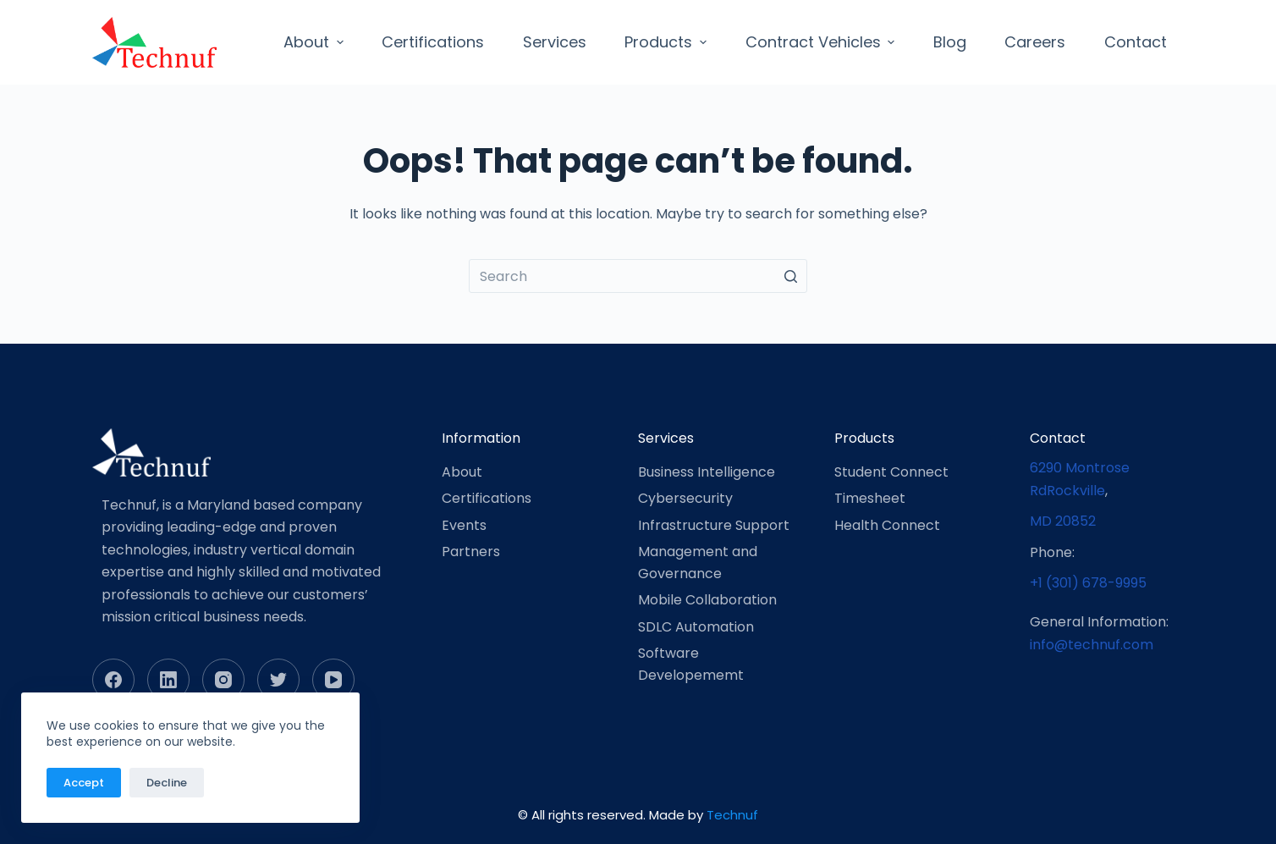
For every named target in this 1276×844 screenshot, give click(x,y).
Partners (471, 551)
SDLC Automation (696, 627)
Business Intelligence (706, 472)
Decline (166, 783)
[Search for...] (638, 276)
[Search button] (790, 276)
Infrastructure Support (713, 525)
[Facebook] (113, 680)
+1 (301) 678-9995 (1088, 583)
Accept (83, 783)
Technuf (732, 815)
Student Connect (891, 472)
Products (667, 41)
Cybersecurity (685, 498)
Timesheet (869, 498)
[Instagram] (223, 680)
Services (554, 41)
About (315, 41)
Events (464, 525)
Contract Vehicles (822, 41)
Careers (1034, 41)
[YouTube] (333, 680)
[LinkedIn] (168, 680)
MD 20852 (1063, 521)
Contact (1135, 41)
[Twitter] (278, 680)
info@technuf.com (1091, 644)
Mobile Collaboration (707, 600)
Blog (949, 41)
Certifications (433, 41)
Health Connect (887, 525)
